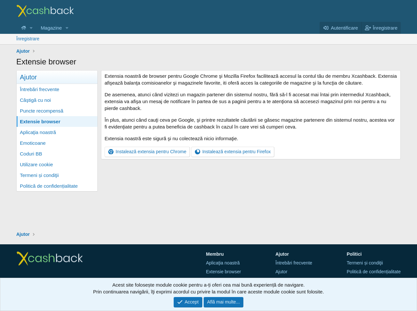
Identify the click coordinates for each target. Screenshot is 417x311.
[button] (31, 28)
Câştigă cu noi (35, 100)
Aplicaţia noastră (38, 132)
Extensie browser (40, 121)
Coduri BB (31, 153)
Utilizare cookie (36, 164)
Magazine (51, 28)
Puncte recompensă (41, 111)
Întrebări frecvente (39, 89)
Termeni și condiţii (39, 175)
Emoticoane (33, 143)
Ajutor (282, 271)
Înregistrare (27, 38)
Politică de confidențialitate (49, 186)
